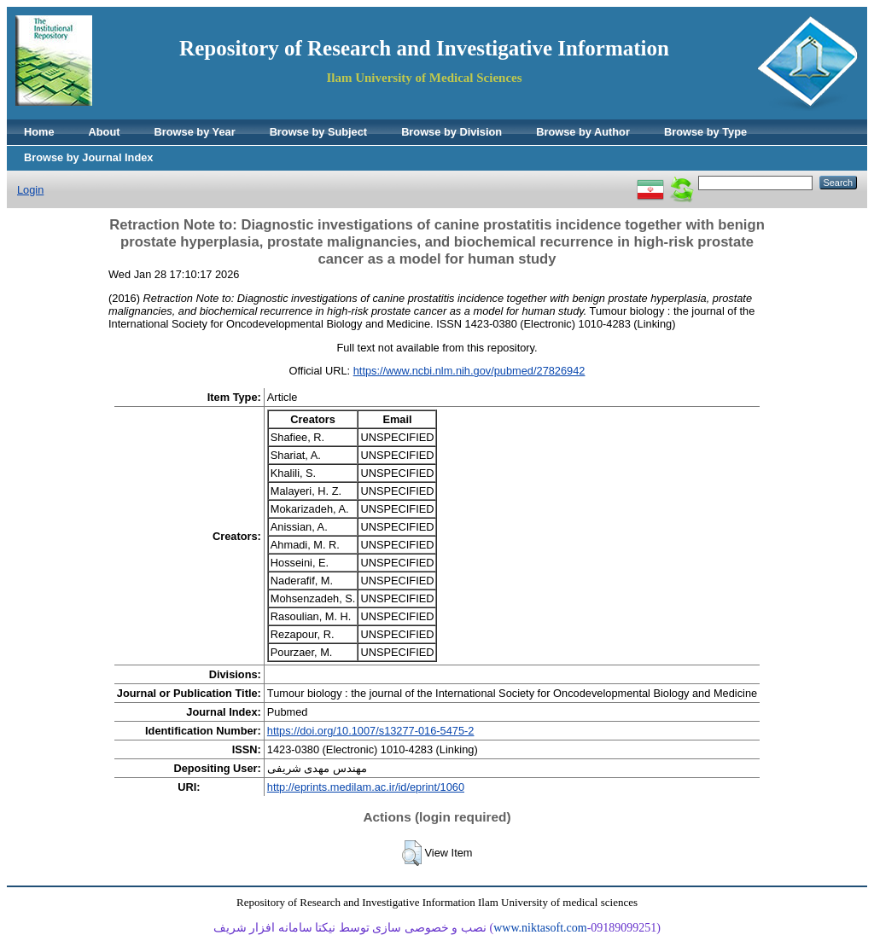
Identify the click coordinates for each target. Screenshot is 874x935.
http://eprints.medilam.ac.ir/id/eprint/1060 (365, 787)
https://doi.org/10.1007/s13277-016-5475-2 (371, 730)
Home (39, 131)
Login (30, 189)
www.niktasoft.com (540, 927)
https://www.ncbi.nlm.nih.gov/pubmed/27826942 (469, 370)
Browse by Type (705, 131)
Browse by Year (195, 131)
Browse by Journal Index (88, 157)
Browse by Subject (319, 131)
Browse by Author (583, 131)
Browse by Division (451, 131)
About (104, 131)
